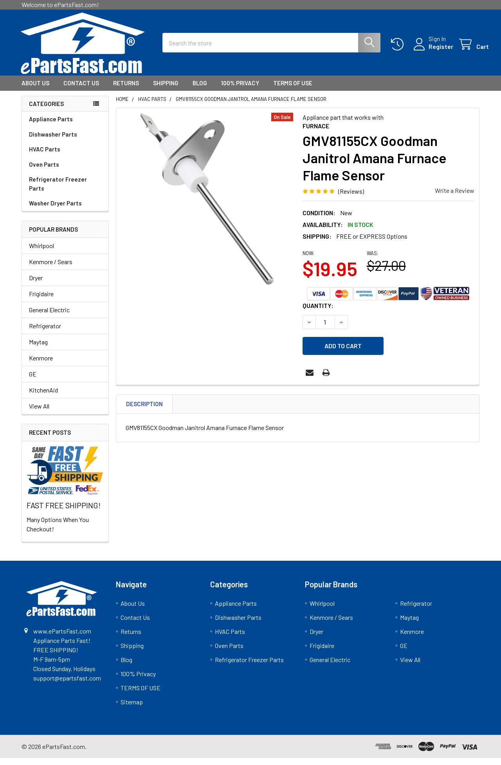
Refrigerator (45, 333)
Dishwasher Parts (53, 141)
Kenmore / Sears (50, 268)
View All (39, 413)
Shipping (165, 90)
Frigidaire (41, 300)
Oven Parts (44, 171)
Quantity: (318, 312)
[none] (207, 206)
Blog (200, 90)
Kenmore (41, 365)
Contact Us (81, 90)
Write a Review (454, 197)
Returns (126, 90)
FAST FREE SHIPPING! (64, 512)
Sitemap (132, 709)
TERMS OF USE (292, 90)
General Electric (49, 316)
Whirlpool (41, 252)
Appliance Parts (51, 126)
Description (144, 407)
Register (431, 51)
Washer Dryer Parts (55, 210)
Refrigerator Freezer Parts (58, 191)
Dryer (36, 284)
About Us (35, 90)
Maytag (38, 349)
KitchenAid (43, 397)
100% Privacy (240, 90)
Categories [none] (46, 110)
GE (32, 381)
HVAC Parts (44, 156)
